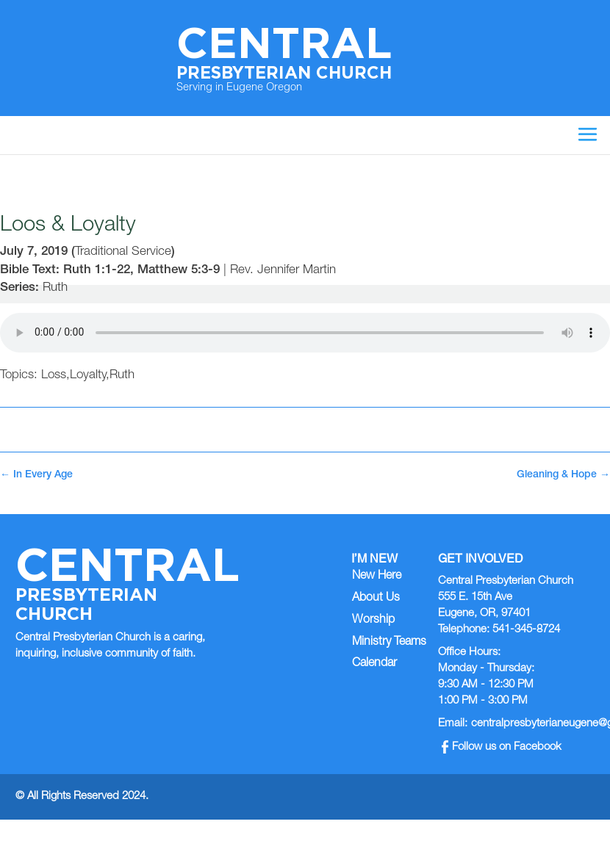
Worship (373, 620)
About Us (376, 598)
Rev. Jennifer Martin (283, 270)
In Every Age (36, 475)
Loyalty (88, 375)
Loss (53, 375)
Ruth (55, 288)
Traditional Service (123, 252)
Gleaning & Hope (563, 475)
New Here (376, 576)
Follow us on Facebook (501, 747)
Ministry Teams (389, 643)
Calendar (374, 664)
